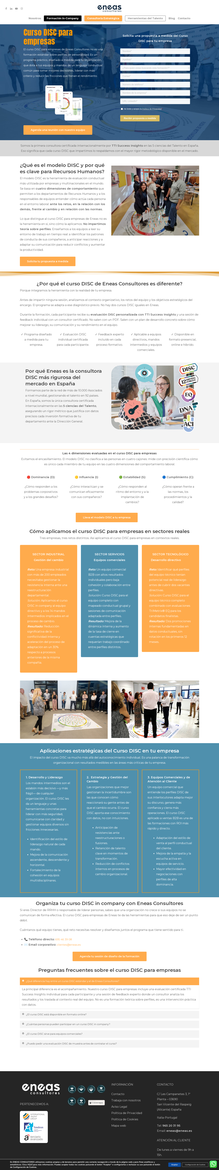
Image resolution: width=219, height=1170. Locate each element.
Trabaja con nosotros (126, 1092)
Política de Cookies (124, 1111)
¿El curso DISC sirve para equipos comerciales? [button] (57, 1036)
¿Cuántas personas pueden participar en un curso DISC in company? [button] (72, 1026)
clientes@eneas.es (69, 944)
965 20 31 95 (171, 1118)
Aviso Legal (119, 1099)
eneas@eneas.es (179, 1123)
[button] (57, 130)
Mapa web (118, 1118)
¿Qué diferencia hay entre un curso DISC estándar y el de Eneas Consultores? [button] (78, 981)
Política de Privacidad (126, 1105)
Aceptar (167, 1164)
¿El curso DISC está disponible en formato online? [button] (59, 1015)
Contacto (117, 1086)
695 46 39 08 (63, 939)
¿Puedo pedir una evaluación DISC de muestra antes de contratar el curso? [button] (77, 1047)
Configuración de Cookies (192, 1164)
